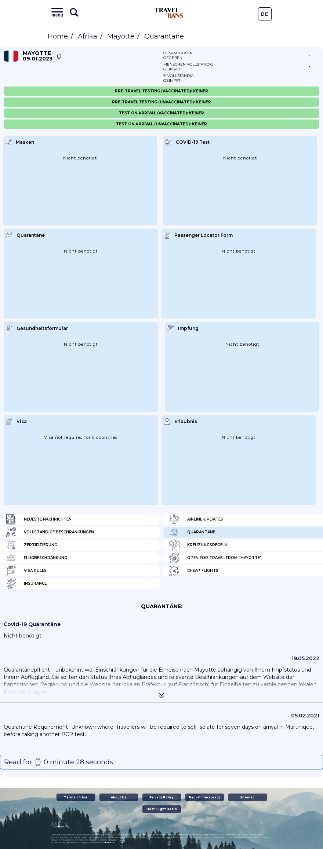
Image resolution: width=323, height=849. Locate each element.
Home (58, 36)
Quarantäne (192, 532)
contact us (108, 842)
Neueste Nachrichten (39, 519)
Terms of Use (75, 797)
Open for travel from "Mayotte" (215, 557)
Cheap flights (193, 570)
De (264, 14)
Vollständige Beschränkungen (50, 532)
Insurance (26, 583)
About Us (119, 797)
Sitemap (247, 797)
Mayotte (120, 36)
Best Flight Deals (161, 809)
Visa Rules (26, 570)
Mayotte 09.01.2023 (37, 56)
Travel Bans (169, 12)
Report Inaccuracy (204, 797)
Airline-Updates (196, 519)
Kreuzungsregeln (198, 545)
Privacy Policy (161, 797)
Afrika (87, 36)
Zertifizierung (31, 545)
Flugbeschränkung (36, 557)
